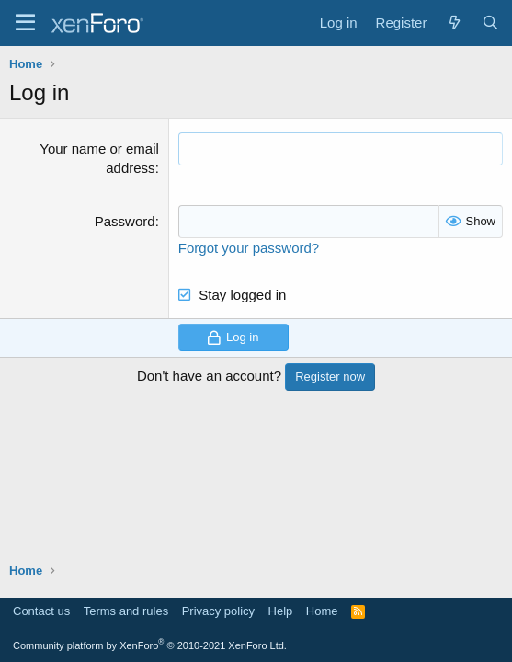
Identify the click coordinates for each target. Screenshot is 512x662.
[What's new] (454, 23)
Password (125, 221)
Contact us (41, 611)
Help (280, 611)
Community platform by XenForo (150, 645)
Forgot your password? (248, 248)
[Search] (490, 23)
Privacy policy (218, 611)
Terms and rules (126, 611)
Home (322, 611)
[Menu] (25, 23)
